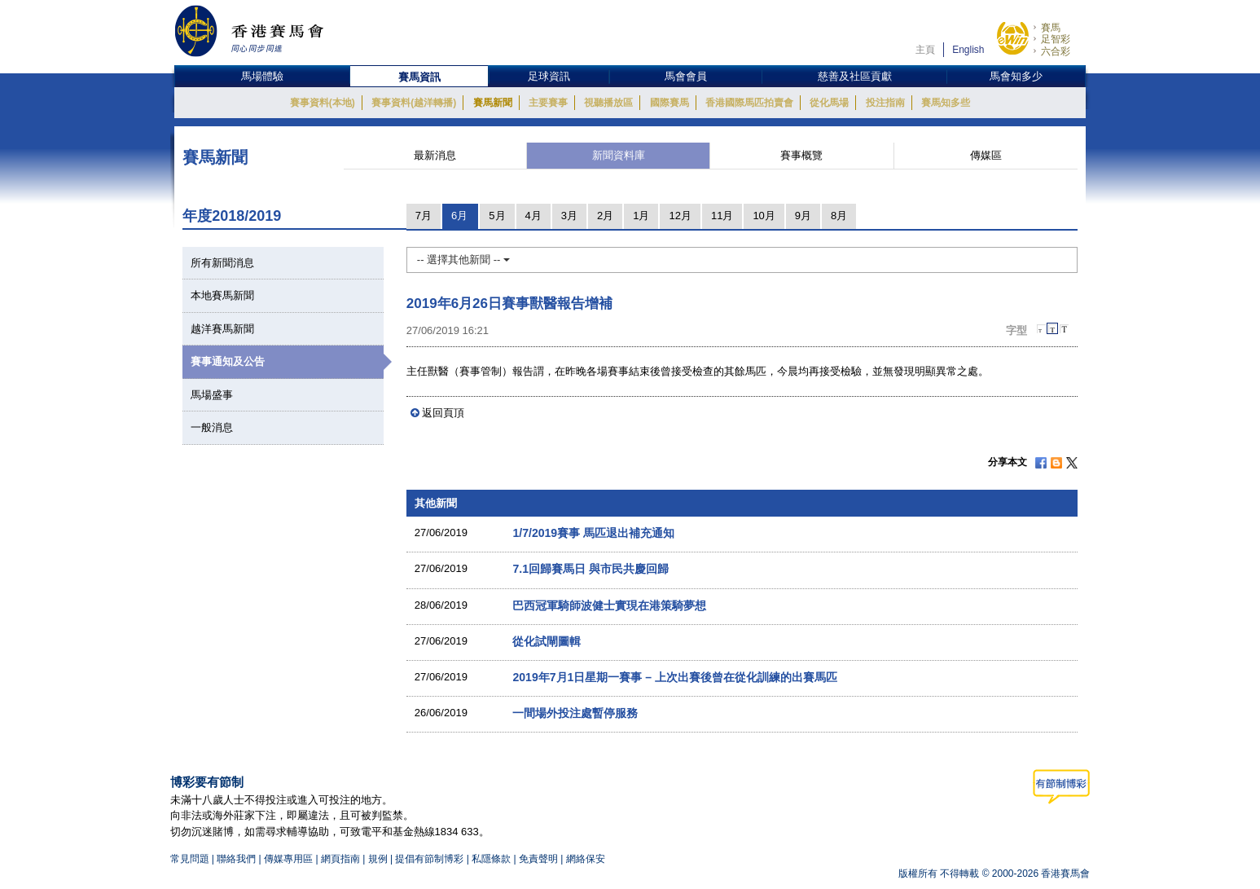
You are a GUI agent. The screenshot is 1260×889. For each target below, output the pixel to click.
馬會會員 (686, 76)
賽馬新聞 (492, 102)
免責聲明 (538, 859)
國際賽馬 (669, 102)
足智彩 (1055, 39)
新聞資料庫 (618, 155)
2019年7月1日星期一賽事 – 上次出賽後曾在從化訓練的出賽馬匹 (674, 677)
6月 (459, 215)
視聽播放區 (608, 102)
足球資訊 (549, 76)
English (968, 49)
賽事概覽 (801, 155)
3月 (569, 215)
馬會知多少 (1016, 76)
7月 (423, 215)
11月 (722, 215)
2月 (605, 215)
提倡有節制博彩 (429, 859)
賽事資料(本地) (322, 102)
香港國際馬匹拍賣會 (749, 102)
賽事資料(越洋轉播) (413, 102)
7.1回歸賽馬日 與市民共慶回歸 (590, 568)
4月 (533, 215)
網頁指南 (340, 859)
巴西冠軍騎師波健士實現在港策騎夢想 (609, 605)
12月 (680, 215)
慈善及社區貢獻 (855, 76)
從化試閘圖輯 (546, 641)
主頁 (925, 49)
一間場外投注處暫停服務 (575, 713)
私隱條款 (491, 859)
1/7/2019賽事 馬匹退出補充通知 (593, 532)
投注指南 (885, 102)
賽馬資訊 (419, 77)
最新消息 (435, 155)
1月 (641, 215)
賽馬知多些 (945, 102)
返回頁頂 (443, 413)
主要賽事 (548, 102)
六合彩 (1055, 51)
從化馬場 (829, 102)
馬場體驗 (262, 76)
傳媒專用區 (288, 859)
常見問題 (189, 859)
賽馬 (1050, 27)
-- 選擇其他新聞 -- (463, 259)
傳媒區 (986, 155)
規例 (379, 859)
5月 (497, 215)
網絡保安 (585, 859)
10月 (764, 215)
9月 (803, 215)
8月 (839, 215)
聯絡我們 (236, 859)
